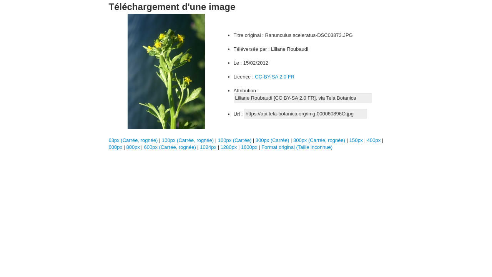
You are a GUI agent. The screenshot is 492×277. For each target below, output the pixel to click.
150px (356, 140)
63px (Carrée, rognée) (133, 140)
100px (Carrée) (234, 140)
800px (133, 147)
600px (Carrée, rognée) (170, 147)
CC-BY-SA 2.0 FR (274, 77)
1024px (209, 147)
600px (116, 147)
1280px (229, 147)
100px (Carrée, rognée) (188, 140)
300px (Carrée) (272, 140)
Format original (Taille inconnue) (296, 147)
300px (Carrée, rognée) (319, 140)
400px (374, 140)
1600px (250, 147)
